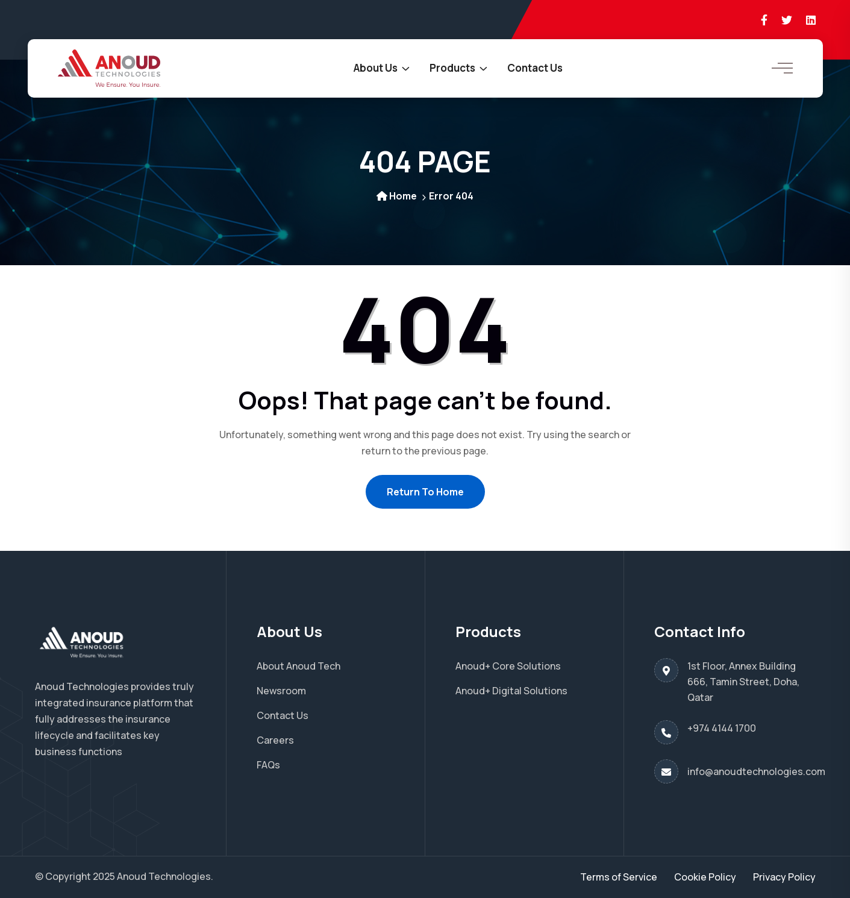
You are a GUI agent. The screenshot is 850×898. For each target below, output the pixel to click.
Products (452, 68)
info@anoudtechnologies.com (756, 771)
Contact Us (535, 68)
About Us (376, 68)
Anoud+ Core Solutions (508, 666)
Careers (275, 740)
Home (397, 196)
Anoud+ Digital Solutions (511, 690)
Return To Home (425, 491)
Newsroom (281, 690)
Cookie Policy (705, 877)
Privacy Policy (784, 877)
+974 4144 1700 (721, 728)
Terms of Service (618, 877)
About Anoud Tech (298, 666)
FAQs (268, 764)
